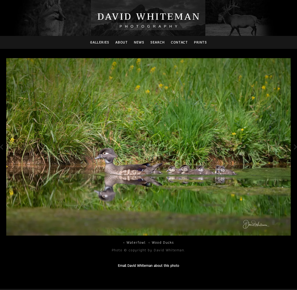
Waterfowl (135, 242)
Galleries (99, 42)
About (121, 42)
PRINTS (200, 42)
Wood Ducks (163, 242)
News (139, 42)
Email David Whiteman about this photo (148, 265)
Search (157, 42)
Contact (179, 42)
